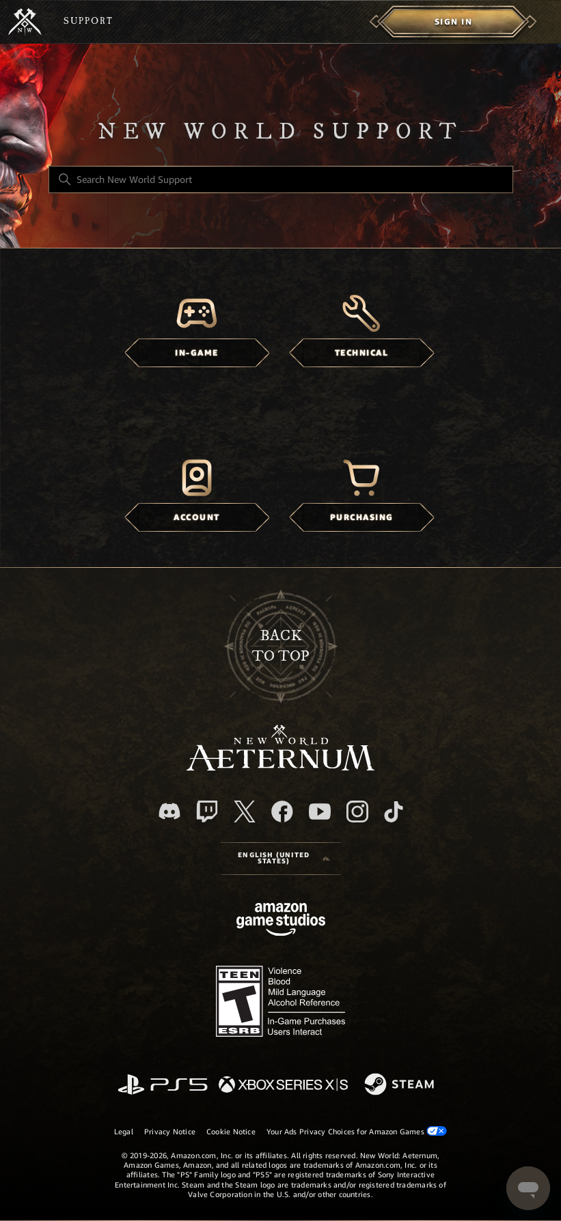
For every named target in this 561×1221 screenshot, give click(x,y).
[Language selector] (280, 858)
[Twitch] (207, 811)
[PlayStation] (162, 1085)
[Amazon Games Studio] (280, 921)
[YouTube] (320, 811)
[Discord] (169, 811)
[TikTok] (393, 811)
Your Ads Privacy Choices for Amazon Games (356, 1131)
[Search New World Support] (281, 179)
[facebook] (282, 811)
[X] (245, 811)
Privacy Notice (169, 1131)
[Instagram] (357, 811)
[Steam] (400, 1085)
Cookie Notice (231, 1131)
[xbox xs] (283, 1085)
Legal (123, 1131)
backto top (281, 646)
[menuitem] (453, 22)
